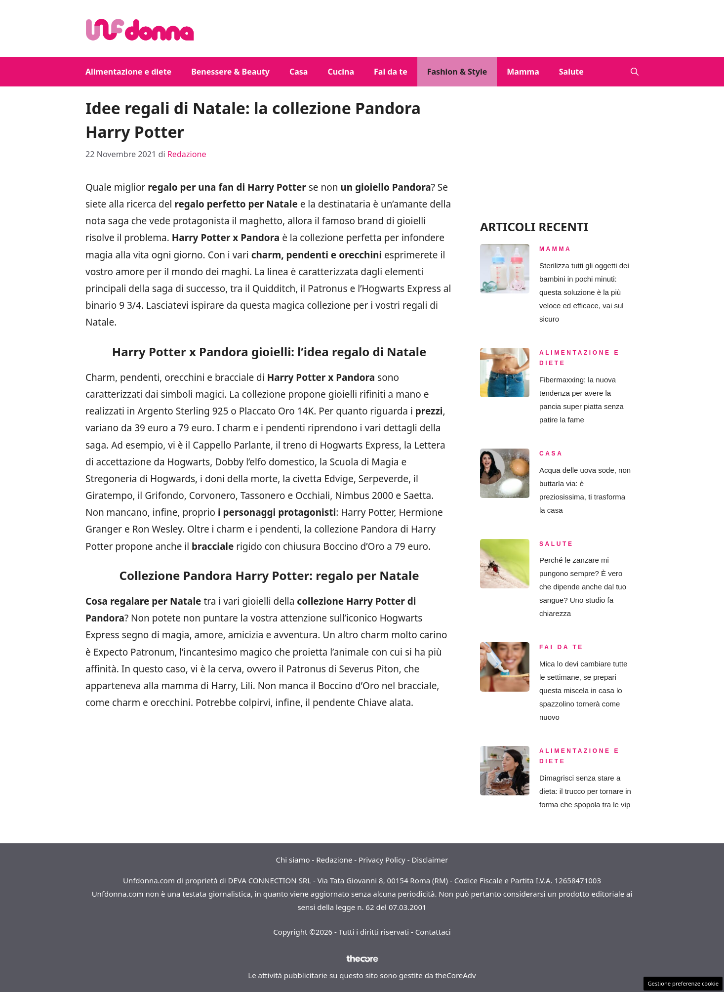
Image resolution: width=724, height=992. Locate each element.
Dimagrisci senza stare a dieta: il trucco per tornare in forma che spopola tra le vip (585, 791)
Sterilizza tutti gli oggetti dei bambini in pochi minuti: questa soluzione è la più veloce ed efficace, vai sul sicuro (584, 292)
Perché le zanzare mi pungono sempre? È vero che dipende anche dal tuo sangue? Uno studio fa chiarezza (582, 587)
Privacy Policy (382, 860)
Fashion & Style (457, 71)
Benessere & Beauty (230, 71)
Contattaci (433, 932)
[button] (634, 71)
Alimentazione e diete (128, 71)
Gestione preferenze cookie (683, 983)
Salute (571, 71)
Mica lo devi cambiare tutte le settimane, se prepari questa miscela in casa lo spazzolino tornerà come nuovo (583, 690)
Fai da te (390, 71)
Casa (298, 71)
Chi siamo (293, 860)
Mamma (523, 71)
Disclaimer (429, 860)
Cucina (340, 71)
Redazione (334, 860)
